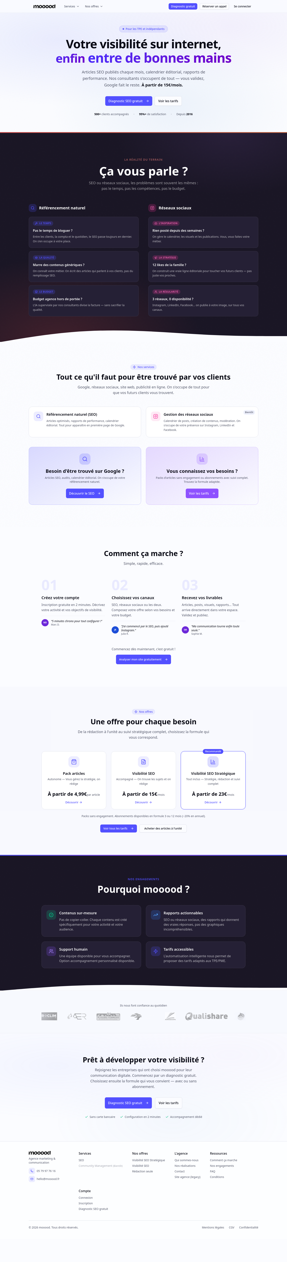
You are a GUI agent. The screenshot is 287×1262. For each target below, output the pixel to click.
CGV (231, 1228)
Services (72, 6)
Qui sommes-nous (187, 1161)
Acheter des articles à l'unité (163, 828)
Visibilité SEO (140, 1166)
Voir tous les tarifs (118, 828)
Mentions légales (213, 1228)
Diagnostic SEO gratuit (125, 101)
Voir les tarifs (168, 101)
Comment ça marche (223, 1161)
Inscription (86, 1204)
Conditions (217, 1177)
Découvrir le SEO (85, 493)
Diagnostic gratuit (183, 6)
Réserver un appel (214, 6)
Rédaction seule (142, 1172)
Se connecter (242, 6)
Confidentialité (248, 1228)
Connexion (86, 1198)
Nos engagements (222, 1166)
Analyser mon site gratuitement (143, 659)
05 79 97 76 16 (42, 1171)
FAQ (212, 1172)
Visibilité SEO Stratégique (148, 1161)
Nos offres (94, 6)
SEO (81, 1161)
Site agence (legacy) (187, 1177)
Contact (180, 1172)
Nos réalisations (185, 1166)
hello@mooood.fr (44, 1179)
